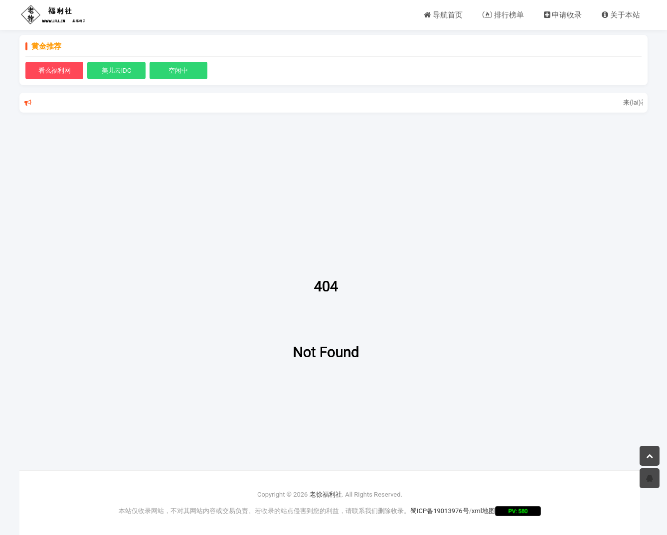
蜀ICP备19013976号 (439, 511)
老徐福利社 (326, 494)
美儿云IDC (117, 70)
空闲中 (178, 70)
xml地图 (483, 511)
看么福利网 (54, 70)
